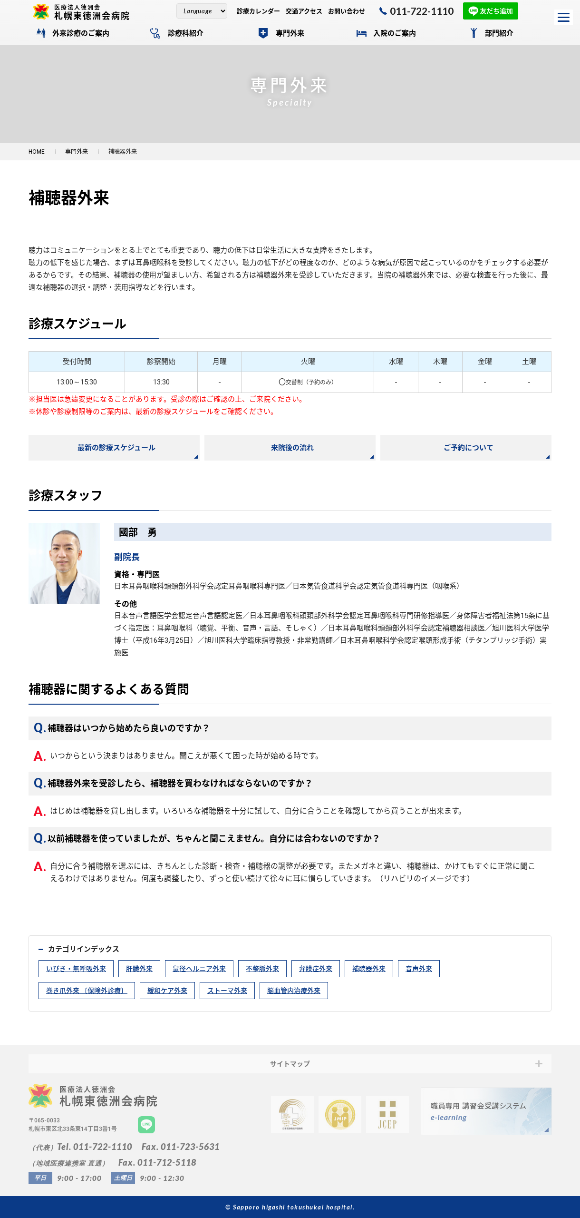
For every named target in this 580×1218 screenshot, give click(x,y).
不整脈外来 (262, 968)
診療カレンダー (258, 11)
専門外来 (290, 33)
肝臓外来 (139, 968)
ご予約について (468, 447)
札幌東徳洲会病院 (96, 12)
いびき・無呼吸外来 (76, 968)
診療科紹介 (185, 33)
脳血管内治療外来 (293, 990)
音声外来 (419, 968)
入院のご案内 (394, 33)
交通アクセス (304, 11)
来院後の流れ (292, 447)
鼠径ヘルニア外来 (199, 968)
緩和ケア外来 (167, 990)
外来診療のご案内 (80, 33)
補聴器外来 (369, 968)
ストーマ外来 (227, 990)
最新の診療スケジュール (116, 447)
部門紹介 (499, 33)
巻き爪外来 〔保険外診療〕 (86, 990)
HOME (37, 151)
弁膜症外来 (315, 968)
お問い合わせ (346, 11)
